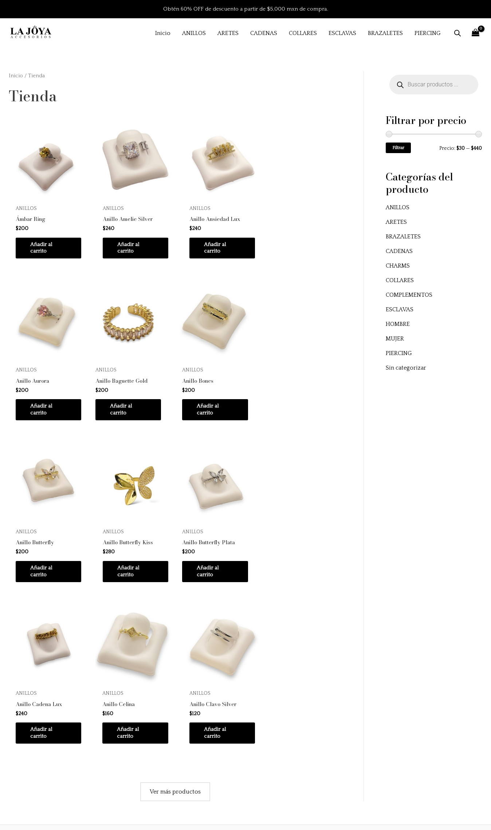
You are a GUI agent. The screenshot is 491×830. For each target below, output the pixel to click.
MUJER (395, 338)
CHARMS (398, 265)
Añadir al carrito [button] (42, 247)
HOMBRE (398, 324)
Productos (187, 725)
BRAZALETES (403, 236)
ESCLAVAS (399, 309)
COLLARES (400, 280)
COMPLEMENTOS (409, 295)
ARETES (396, 222)
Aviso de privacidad (363, 744)
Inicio (16, 76)
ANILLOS (397, 207)
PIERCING (399, 353)
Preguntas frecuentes (365, 705)
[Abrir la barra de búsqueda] (457, 33)
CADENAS (399, 251)
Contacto (185, 764)
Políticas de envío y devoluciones (381, 725)
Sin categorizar (406, 368)
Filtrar (398, 147)
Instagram (186, 744)
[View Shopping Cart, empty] (475, 33)
